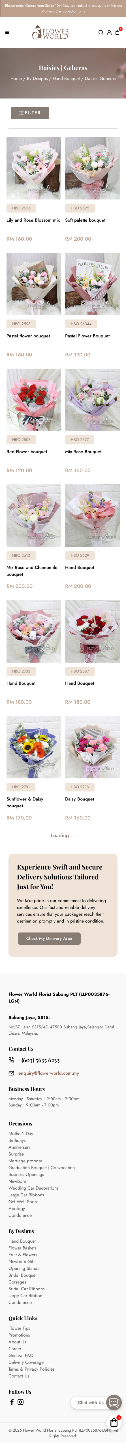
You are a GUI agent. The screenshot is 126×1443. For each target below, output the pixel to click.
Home (16, 78)
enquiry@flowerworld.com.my (48, 1073)
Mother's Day (20, 1133)
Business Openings (26, 1174)
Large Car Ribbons (26, 1195)
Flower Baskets (22, 1248)
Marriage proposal (26, 1161)
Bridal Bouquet (22, 1275)
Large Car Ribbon (25, 1295)
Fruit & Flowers (22, 1254)
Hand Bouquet (66, 78)
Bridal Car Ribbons (26, 1289)
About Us (17, 1342)
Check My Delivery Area (49, 938)
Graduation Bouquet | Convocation (41, 1167)
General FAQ (21, 1355)
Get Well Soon (22, 1201)
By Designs (37, 78)
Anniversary (19, 1147)
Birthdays (16, 1140)
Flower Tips (19, 1328)
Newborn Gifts (22, 1261)
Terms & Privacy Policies (31, 1369)
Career (14, 1348)
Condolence (20, 1215)
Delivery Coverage (26, 1362)
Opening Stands (23, 1268)
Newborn (17, 1181)
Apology (16, 1208)
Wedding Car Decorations (33, 1188)
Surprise (16, 1154)
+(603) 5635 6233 (39, 1060)
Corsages (17, 1282)
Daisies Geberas (100, 78)
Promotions (19, 1335)
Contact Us (18, 1376)
